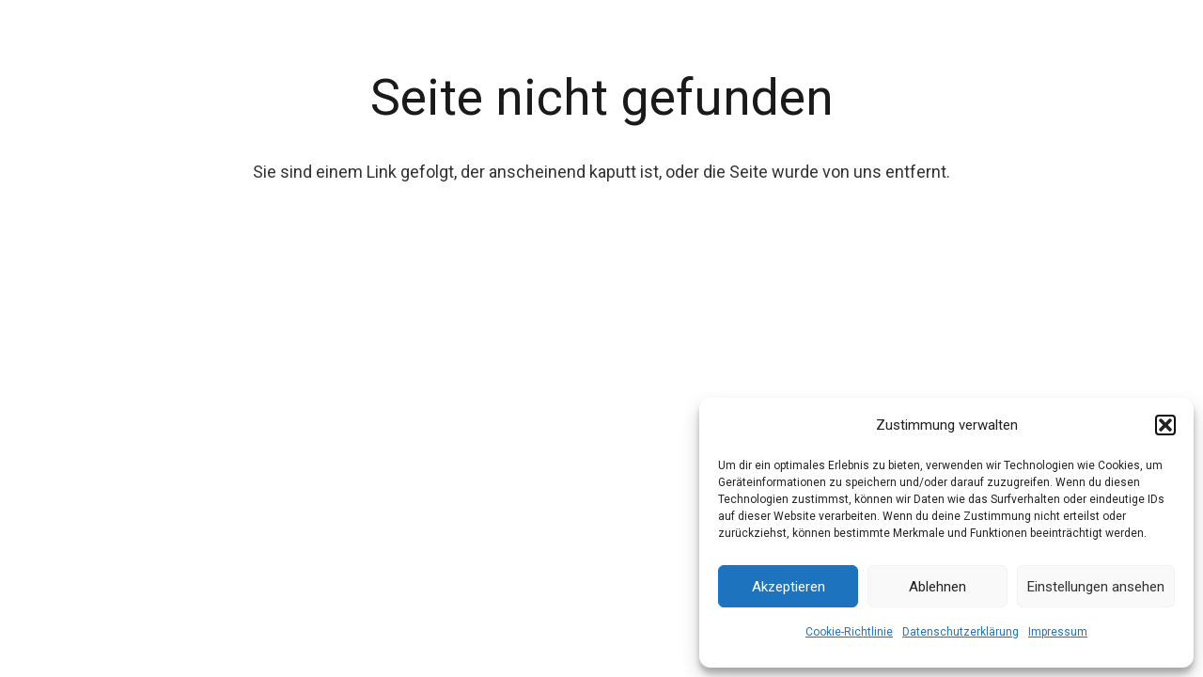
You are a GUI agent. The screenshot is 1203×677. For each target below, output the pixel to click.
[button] (1165, 425)
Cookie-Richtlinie (849, 631)
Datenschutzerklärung (960, 631)
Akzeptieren (788, 586)
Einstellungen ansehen (1095, 586)
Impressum (1057, 631)
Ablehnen (937, 586)
